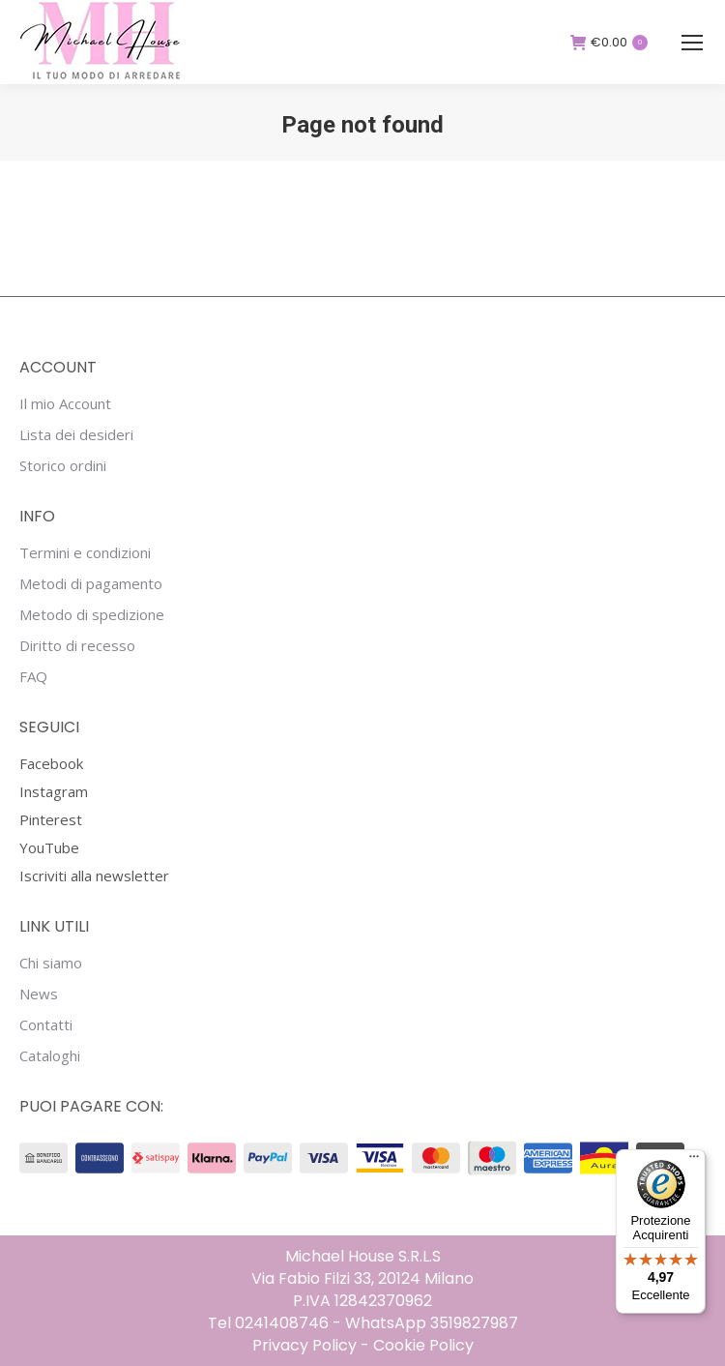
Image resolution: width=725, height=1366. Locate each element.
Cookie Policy (423, 1345)
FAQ (33, 677)
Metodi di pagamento (90, 584)
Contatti (45, 1025)
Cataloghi (49, 1056)
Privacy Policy (304, 1345)
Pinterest (50, 819)
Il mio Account (65, 404)
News (38, 994)
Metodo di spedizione (91, 615)
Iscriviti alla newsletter (94, 875)
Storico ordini (62, 466)
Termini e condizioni (85, 553)
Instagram (53, 791)
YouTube (49, 847)
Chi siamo (50, 963)
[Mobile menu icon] (692, 42)
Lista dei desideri (76, 435)
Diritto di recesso (77, 646)
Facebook (51, 763)
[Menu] (694, 1161)
